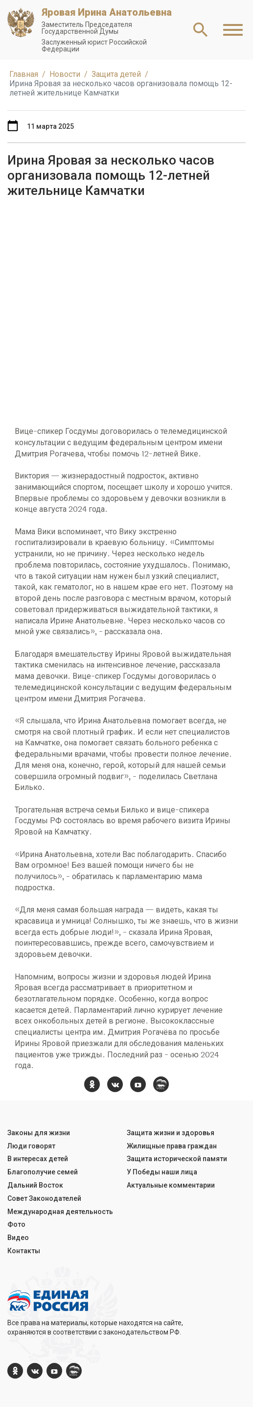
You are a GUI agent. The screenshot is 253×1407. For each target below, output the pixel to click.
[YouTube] (138, 1084)
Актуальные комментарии (171, 1185)
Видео (18, 1237)
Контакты (23, 1251)
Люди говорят (31, 1146)
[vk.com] (115, 1084)
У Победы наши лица (162, 1172)
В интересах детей (37, 1159)
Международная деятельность (60, 1212)
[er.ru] (161, 1084)
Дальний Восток (35, 1185)
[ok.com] (92, 1084)
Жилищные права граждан (172, 1146)
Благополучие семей (42, 1172)
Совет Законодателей (44, 1198)
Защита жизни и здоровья (170, 1133)
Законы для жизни (38, 1133)
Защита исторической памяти (177, 1159)
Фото (16, 1224)
